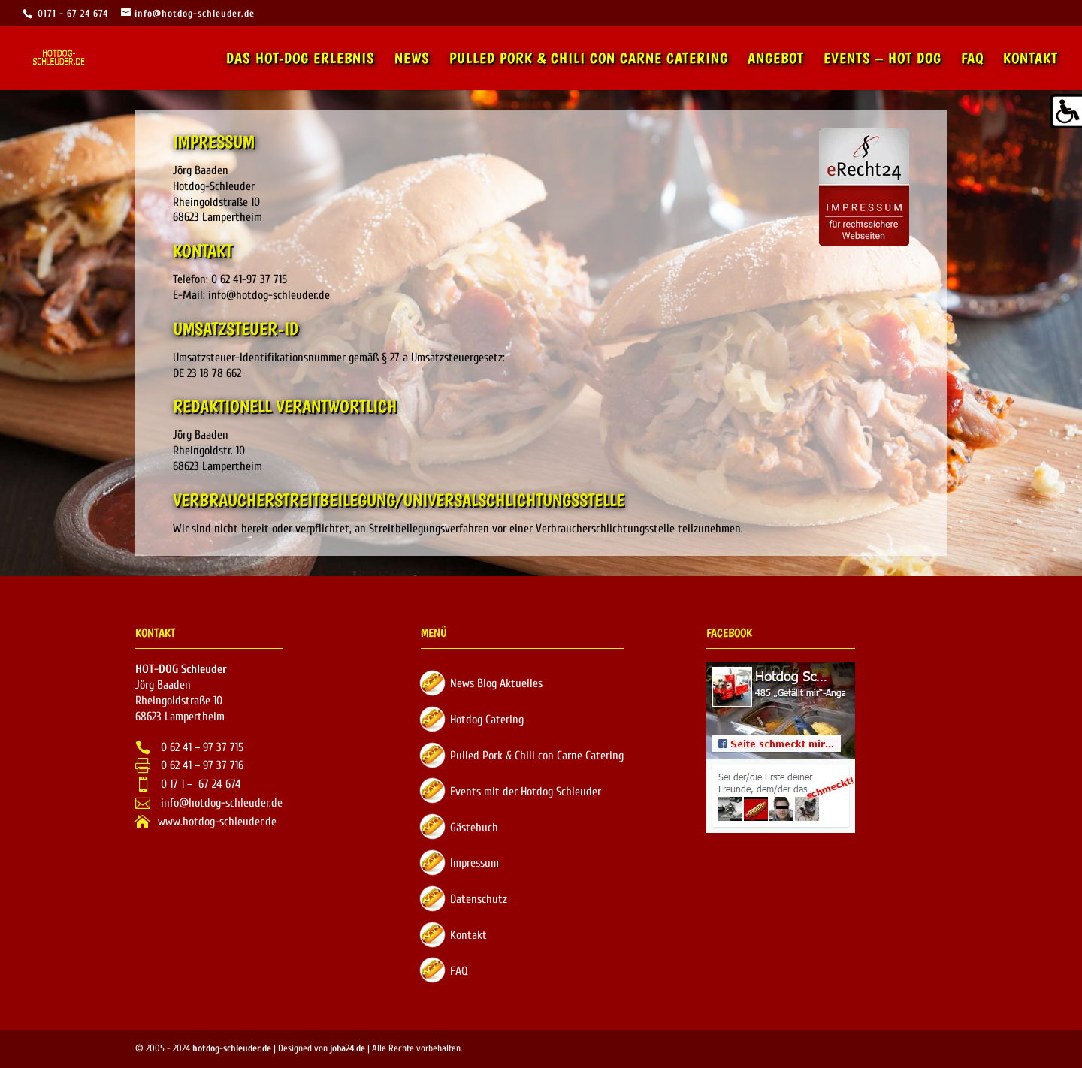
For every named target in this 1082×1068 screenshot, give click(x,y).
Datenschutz (478, 899)
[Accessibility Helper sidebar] (1064, 112)
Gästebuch (474, 827)
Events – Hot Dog (882, 60)
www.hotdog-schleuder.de (217, 821)
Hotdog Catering (487, 719)
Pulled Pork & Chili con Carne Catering (588, 60)
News (412, 60)
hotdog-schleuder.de (231, 1048)
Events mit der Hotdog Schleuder (525, 791)
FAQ (972, 60)
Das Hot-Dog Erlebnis (300, 60)
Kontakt (1030, 60)
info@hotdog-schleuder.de (220, 803)
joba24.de (347, 1048)
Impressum (474, 863)
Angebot (776, 60)
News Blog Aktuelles (496, 683)
